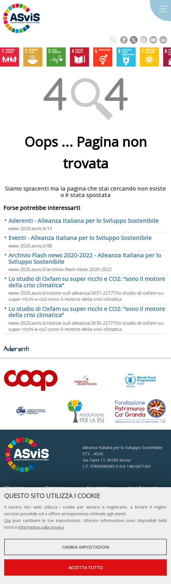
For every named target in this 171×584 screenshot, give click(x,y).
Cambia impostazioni (85, 547)
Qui (7, 520)
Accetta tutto (86, 567)
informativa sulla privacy (41, 527)
